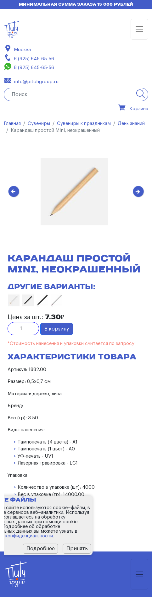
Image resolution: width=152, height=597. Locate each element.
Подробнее (40, 548)
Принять (77, 548)
